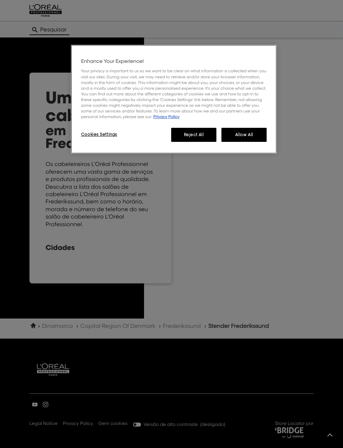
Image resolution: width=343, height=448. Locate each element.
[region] (174, 99)
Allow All (244, 134)
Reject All (194, 134)
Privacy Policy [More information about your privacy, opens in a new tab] (166, 116)
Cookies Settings (99, 134)
